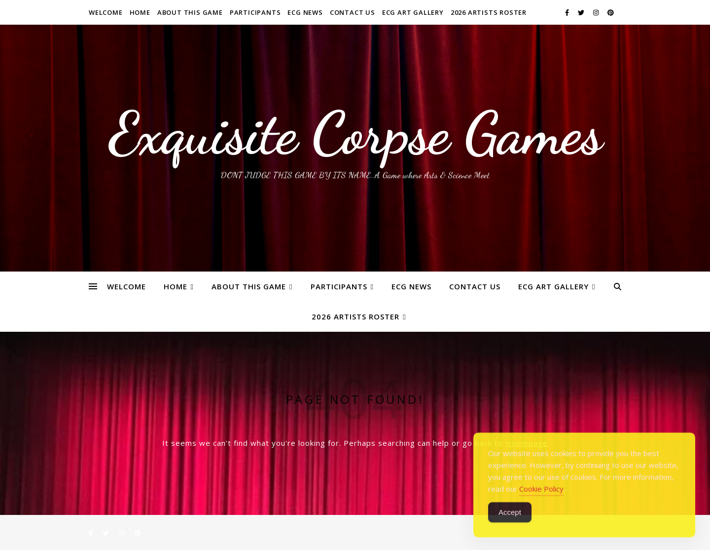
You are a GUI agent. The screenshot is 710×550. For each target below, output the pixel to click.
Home (140, 12)
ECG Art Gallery (413, 12)
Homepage (526, 443)
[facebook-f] (567, 12)
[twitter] (582, 12)
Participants (255, 12)
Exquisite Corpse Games (355, 133)
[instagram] (596, 12)
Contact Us (352, 12)
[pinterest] (610, 12)
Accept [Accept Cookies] (509, 524)
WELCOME (106, 12)
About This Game (190, 12)
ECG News (304, 12)
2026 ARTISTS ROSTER (489, 12)
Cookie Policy (541, 501)
